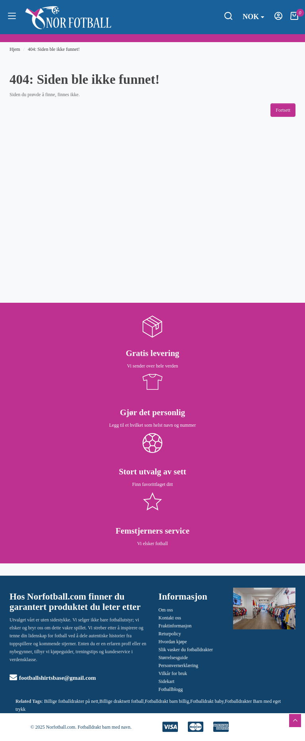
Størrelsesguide (173, 657)
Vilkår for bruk (172, 673)
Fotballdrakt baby (207, 701)
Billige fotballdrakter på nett (71, 701)
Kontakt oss (169, 618)
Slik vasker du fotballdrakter (185, 649)
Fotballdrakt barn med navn (103, 727)
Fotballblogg (170, 689)
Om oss (165, 610)
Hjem (15, 49)
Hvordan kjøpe (172, 641)
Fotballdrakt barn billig (167, 701)
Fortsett (283, 110)
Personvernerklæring (178, 665)
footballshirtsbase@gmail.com (53, 678)
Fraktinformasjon (174, 626)
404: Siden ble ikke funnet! (54, 49)
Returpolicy (169, 634)
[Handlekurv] (294, 18)
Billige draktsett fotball (121, 701)
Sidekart (166, 681)
